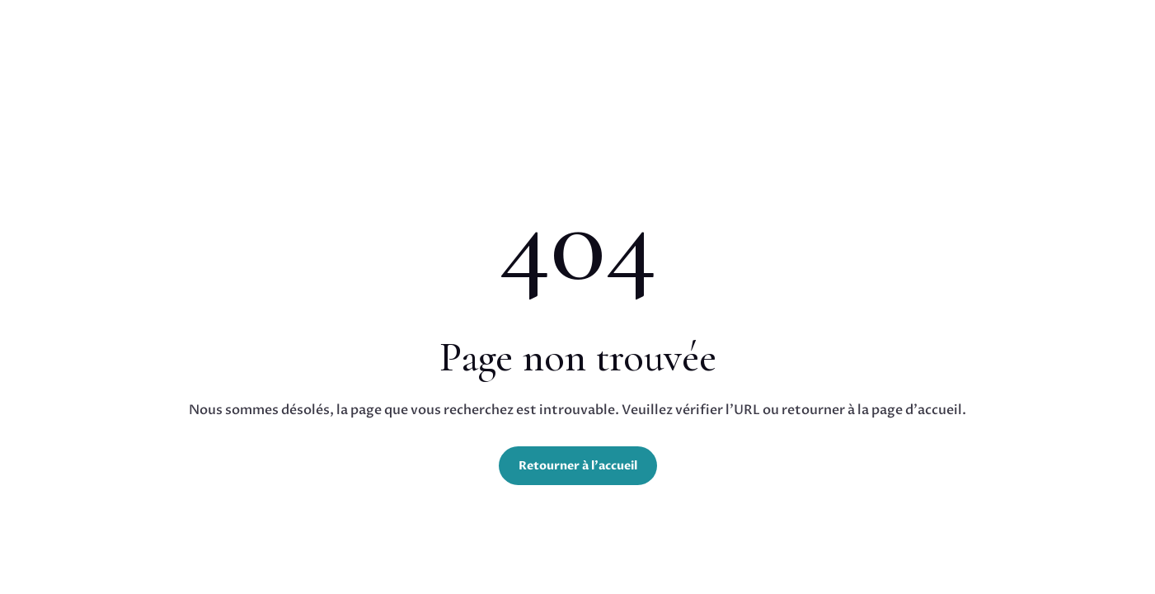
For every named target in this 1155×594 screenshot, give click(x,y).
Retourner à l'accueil (578, 466)
